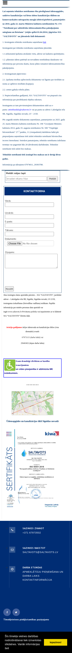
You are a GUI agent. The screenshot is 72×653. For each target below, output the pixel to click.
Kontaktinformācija (37, 579)
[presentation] (29, 279)
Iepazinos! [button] (55, 642)
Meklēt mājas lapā (16, 173)
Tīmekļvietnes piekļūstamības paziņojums (26, 619)
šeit (7, 648)
